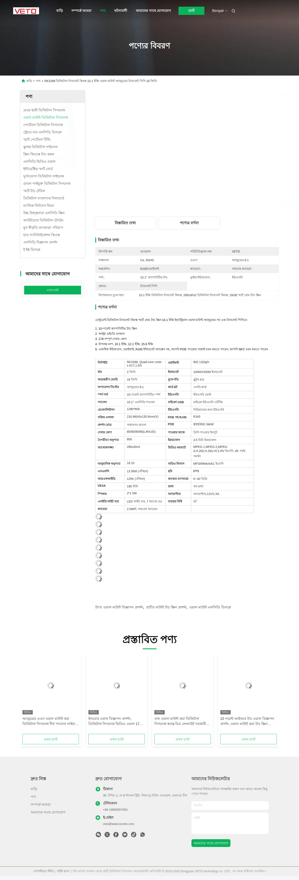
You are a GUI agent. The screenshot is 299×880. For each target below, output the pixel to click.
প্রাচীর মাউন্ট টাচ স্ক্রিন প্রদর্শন (166, 607)
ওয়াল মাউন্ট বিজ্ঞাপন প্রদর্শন (123, 607)
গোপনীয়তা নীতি (43, 871)
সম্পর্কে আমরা (81, 11)
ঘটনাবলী (120, 11)
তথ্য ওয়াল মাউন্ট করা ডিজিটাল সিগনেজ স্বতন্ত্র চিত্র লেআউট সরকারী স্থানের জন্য (180, 722)
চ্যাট (191, 11)
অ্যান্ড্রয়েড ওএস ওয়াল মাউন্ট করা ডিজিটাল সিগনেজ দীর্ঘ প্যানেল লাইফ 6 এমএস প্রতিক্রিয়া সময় (50, 722)
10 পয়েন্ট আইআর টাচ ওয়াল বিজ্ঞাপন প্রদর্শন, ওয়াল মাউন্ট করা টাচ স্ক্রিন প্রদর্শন (247, 722)
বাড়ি (59, 11)
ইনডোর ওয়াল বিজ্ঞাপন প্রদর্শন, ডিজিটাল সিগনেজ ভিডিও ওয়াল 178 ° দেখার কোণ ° (116, 722)
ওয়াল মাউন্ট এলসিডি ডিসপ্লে (210, 607)
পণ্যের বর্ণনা (189, 223)
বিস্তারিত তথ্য (125, 223)
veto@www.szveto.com (118, 824)
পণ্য (103, 11)
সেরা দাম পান (213, 203)
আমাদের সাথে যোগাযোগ (153, 11)
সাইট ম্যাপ (63, 871)
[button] (31, 695)
